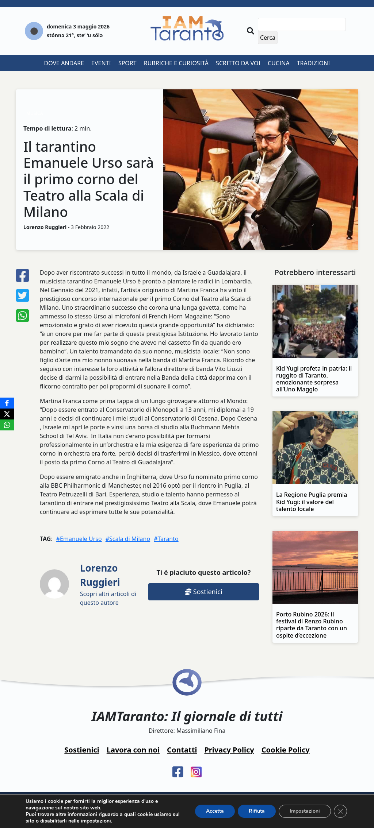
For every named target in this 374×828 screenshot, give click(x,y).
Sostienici (203, 591)
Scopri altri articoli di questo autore (108, 584)
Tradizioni (313, 63)
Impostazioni (305, 811)
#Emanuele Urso (79, 539)
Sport (127, 63)
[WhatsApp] (7, 424)
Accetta (215, 811)
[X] (7, 414)
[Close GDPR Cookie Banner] (340, 811)
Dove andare (64, 63)
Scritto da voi (238, 63)
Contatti (182, 750)
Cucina (279, 63)
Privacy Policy (229, 750)
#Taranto (166, 539)
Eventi (101, 63)
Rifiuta (257, 811)
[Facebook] (7, 403)
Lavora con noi (133, 750)
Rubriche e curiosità (176, 63)
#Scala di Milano (128, 539)
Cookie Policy (286, 750)
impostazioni (96, 821)
